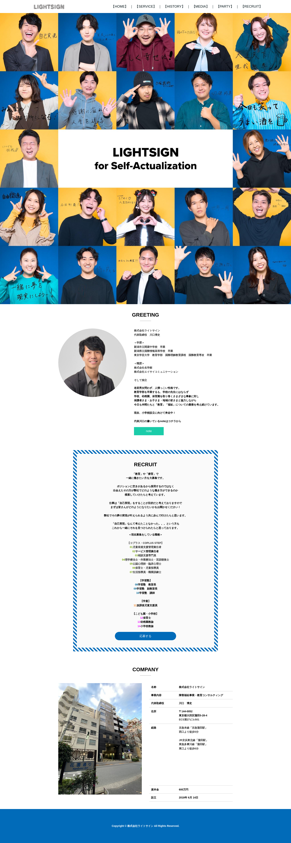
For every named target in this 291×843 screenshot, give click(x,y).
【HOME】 (119, 6)
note (149, 431)
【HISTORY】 (174, 6)
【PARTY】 (225, 6)
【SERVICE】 (145, 6)
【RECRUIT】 (251, 6)
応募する (145, 636)
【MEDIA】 (200, 6)
